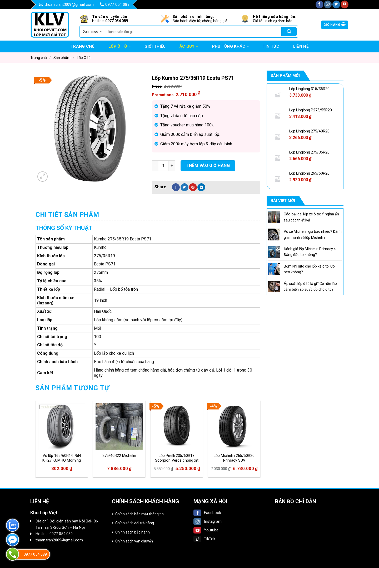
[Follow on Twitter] (336, 4)
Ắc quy (188, 46)
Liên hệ (300, 46)
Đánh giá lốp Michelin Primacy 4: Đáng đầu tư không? (310, 252)
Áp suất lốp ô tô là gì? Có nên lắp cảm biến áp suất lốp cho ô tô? (310, 286)
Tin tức (271, 46)
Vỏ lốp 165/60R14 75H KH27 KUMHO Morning (61, 458)
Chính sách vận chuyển (134, 541)
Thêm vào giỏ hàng (208, 165)
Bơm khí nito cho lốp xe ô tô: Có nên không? (309, 269)
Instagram (207, 521)
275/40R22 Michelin (119, 455)
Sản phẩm (62, 58)
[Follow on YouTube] (344, 4)
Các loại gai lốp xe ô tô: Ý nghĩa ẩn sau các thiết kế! (311, 217)
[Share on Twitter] (184, 187)
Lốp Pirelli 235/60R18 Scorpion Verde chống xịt (176, 458)
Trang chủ (83, 46)
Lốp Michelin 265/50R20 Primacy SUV (234, 458)
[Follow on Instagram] (328, 4)
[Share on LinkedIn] (201, 187)
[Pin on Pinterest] (193, 187)
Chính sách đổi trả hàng (134, 523)
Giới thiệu (155, 46)
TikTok (204, 538)
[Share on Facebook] (176, 187)
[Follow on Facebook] (319, 4)
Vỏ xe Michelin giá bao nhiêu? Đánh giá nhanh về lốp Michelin (313, 234)
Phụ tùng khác (230, 46)
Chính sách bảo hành (132, 532)
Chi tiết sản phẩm (67, 215)
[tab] (67, 215)
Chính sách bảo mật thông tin (139, 514)
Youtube (205, 530)
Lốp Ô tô (119, 46)
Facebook (207, 512)
